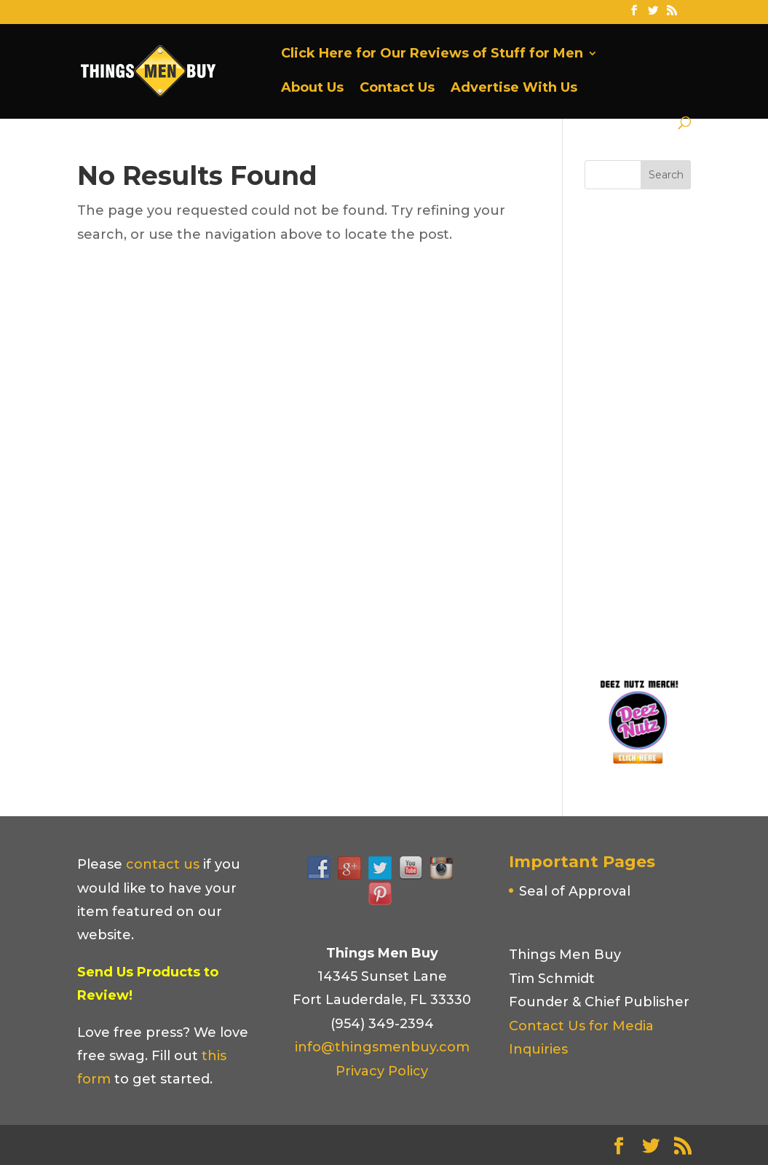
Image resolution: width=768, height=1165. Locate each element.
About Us (312, 88)
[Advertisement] (676, 429)
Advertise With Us (514, 88)
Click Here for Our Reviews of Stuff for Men (432, 54)
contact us (162, 864)
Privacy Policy (382, 1071)
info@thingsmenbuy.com (382, 1047)
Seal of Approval (574, 891)
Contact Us (397, 88)
